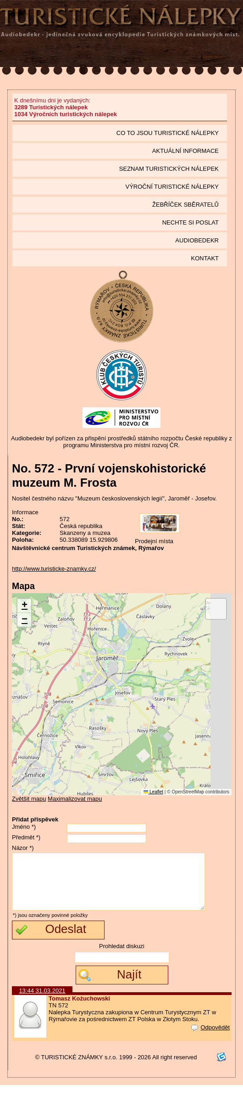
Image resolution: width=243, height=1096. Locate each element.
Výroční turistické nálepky (172, 186)
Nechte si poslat (190, 222)
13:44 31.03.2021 (42, 1001)
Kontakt (205, 258)
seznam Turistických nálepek (169, 168)
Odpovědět (210, 1038)
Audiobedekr (197, 240)
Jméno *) (24, 826)
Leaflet (153, 791)
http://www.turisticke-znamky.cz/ (54, 568)
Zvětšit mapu (29, 798)
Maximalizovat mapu (75, 798)
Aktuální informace (185, 150)
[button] (24, 606)
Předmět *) (26, 837)
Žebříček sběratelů (185, 204)
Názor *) (23, 847)
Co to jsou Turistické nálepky (167, 132)
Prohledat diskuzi (121, 957)
